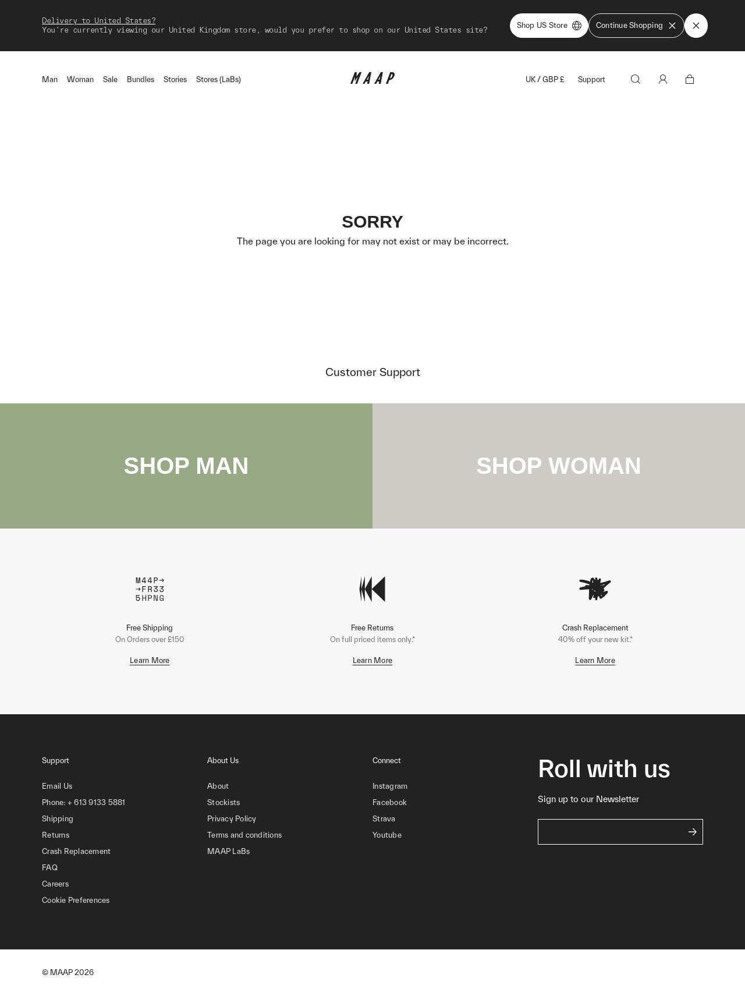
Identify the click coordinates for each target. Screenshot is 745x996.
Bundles (140, 79)
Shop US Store (549, 25)
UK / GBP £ (545, 79)
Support (591, 79)
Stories (175, 79)
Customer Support (372, 372)
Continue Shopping (636, 26)
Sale (110, 79)
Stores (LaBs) (218, 79)
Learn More (150, 660)
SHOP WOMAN (558, 465)
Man (50, 79)
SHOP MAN (186, 465)
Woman (80, 79)
